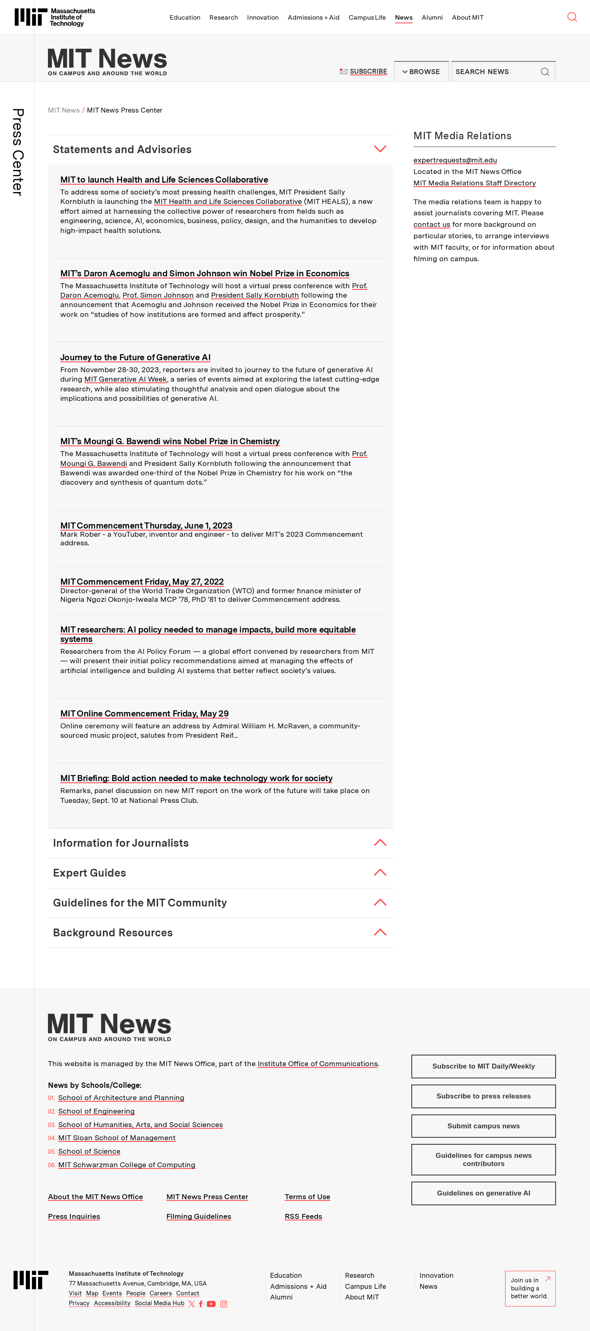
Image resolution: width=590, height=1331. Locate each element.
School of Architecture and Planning (121, 1097)
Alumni (432, 17)
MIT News (64, 110)
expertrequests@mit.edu (455, 160)
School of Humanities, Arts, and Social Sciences (140, 1124)
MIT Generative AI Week (125, 379)
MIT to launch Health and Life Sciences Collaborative (164, 179)
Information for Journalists (121, 842)
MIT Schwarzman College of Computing (126, 1164)
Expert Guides (89, 872)
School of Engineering (96, 1111)
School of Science (89, 1151)
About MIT (467, 17)
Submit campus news (483, 1126)
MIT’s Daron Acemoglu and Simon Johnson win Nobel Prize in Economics (204, 273)
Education (185, 17)
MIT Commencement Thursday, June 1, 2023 (146, 525)
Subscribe (368, 71)
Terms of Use (307, 1196)
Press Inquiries (74, 1216)
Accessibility (112, 1303)
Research (223, 17)
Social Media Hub (159, 1303)
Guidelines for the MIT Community (140, 902)
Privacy (79, 1303)
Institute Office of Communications (318, 1063)
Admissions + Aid (314, 17)
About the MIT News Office (95, 1196)
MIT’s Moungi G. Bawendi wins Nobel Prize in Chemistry (170, 441)
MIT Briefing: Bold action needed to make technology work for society (196, 778)
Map (92, 1293)
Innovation (263, 17)
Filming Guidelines (198, 1216)
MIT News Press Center (207, 1196)
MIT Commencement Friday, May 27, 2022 (142, 581)
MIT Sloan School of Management (117, 1137)
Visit (75, 1293)
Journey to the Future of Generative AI (135, 357)
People (135, 1293)
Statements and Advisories (122, 149)
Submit (545, 71)
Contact (188, 1293)
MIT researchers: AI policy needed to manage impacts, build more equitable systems (208, 634)
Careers (161, 1293)
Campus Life (367, 17)
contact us (431, 224)
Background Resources (113, 932)
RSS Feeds (303, 1216)
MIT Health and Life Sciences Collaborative (228, 201)
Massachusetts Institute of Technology (126, 1273)
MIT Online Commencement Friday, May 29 (144, 713)
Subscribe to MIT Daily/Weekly (484, 1066)
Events (112, 1293)
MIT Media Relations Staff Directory (474, 183)
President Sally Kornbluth (255, 295)
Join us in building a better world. (530, 1288)
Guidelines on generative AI (484, 1193)
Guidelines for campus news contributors (484, 1160)
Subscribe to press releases (484, 1096)
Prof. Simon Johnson (158, 295)
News (404, 17)
